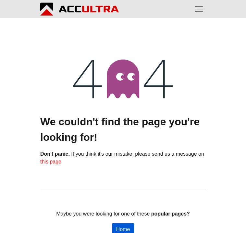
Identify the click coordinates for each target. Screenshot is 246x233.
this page (50, 161)
